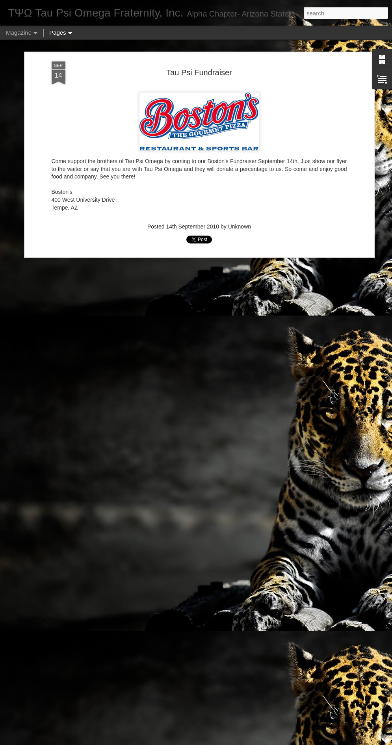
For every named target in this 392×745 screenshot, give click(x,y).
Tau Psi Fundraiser (199, 72)
